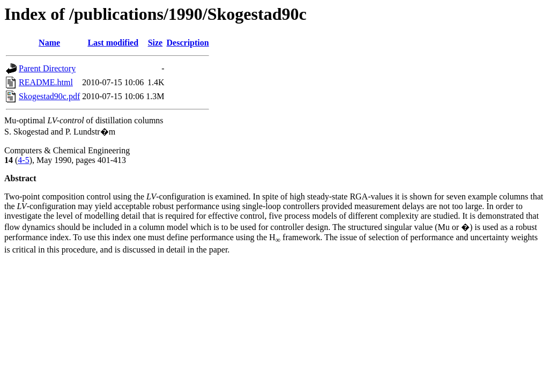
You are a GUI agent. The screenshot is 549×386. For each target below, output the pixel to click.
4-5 (23, 160)
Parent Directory (47, 68)
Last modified (112, 42)
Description (188, 42)
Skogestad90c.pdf (49, 96)
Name (49, 42)
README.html (46, 82)
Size (155, 42)
